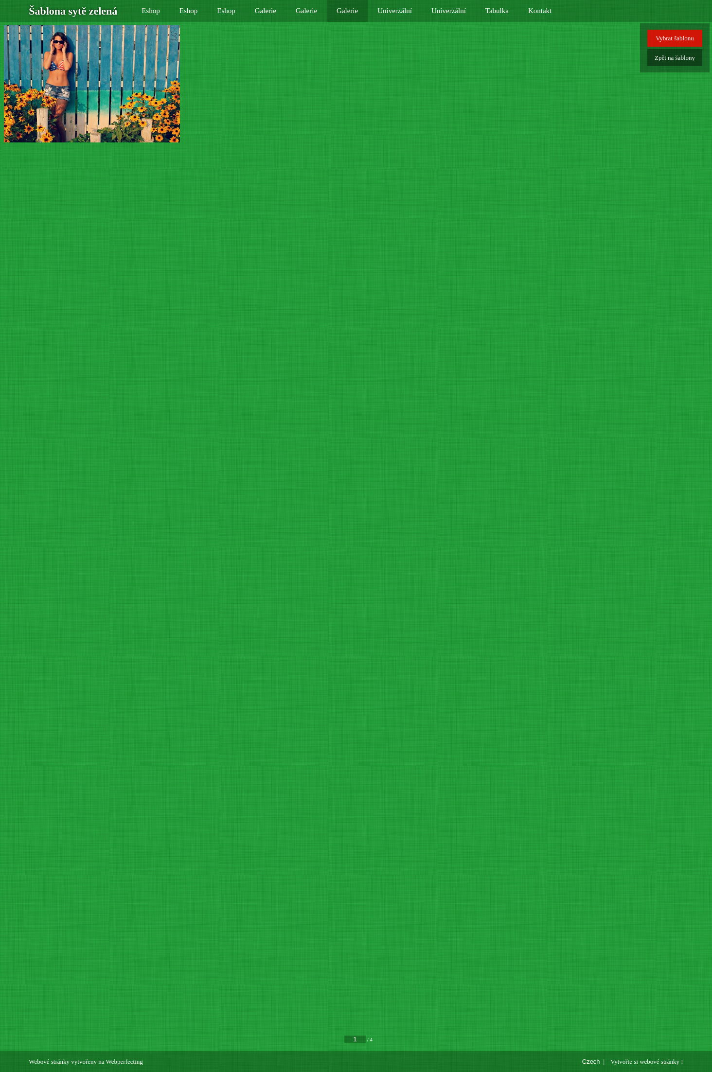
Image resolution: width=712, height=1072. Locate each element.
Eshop (151, 11)
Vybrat (675, 38)
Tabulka (497, 11)
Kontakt (540, 11)
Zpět (675, 57)
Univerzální (394, 11)
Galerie (265, 11)
